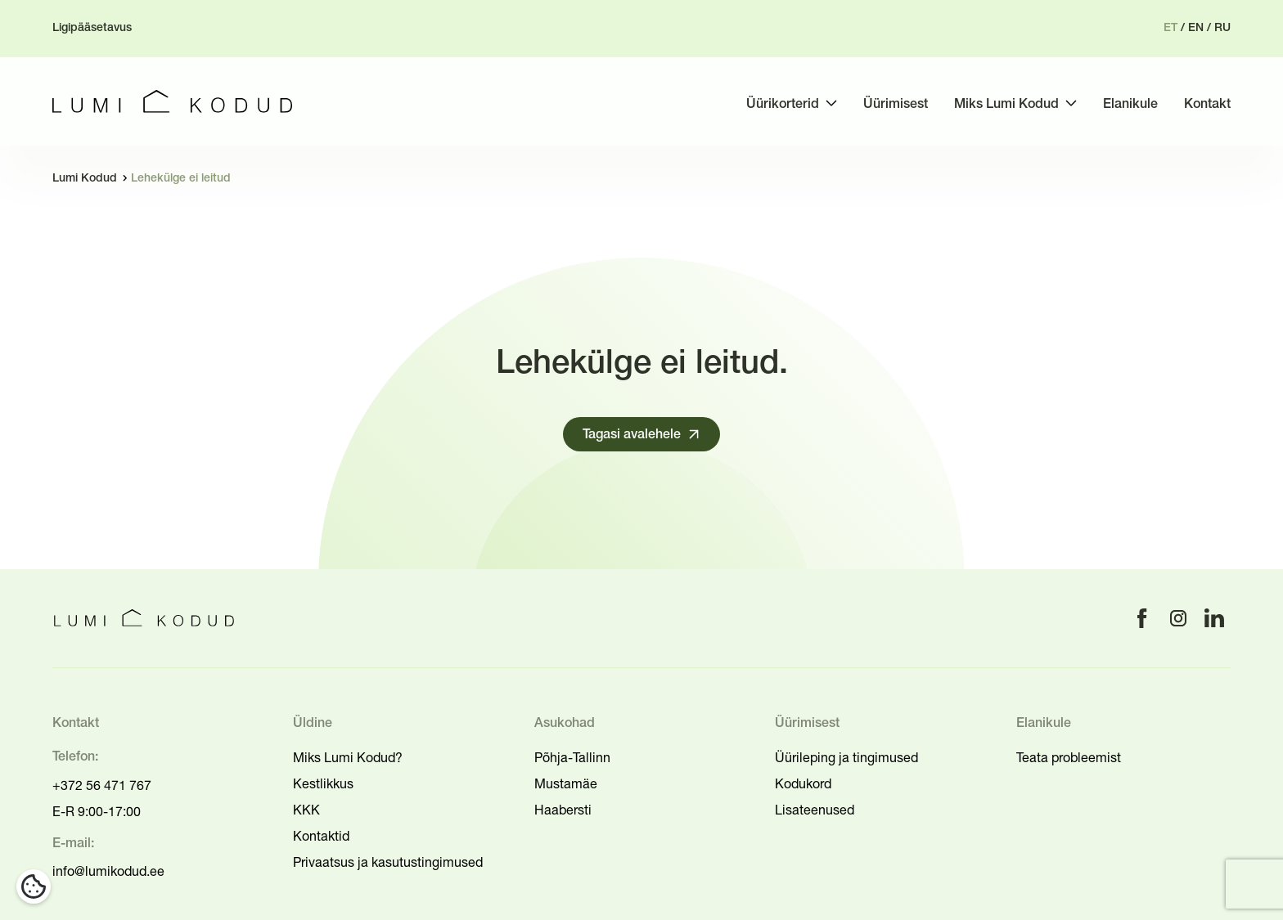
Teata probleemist (1068, 757)
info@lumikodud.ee (108, 871)
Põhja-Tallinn (572, 757)
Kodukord (803, 783)
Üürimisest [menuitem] (895, 104)
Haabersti (563, 809)
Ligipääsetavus (92, 28)
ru (1222, 28)
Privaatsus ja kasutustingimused (388, 862)
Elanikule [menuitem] (1130, 104)
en (1196, 28)
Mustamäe (565, 783)
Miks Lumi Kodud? (348, 757)
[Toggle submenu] (831, 103)
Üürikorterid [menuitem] (782, 104)
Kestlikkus (323, 783)
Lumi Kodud (84, 178)
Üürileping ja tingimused (846, 757)
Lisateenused (814, 809)
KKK (306, 809)
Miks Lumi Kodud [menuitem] (1006, 104)
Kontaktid (321, 835)
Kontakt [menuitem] (1207, 104)
